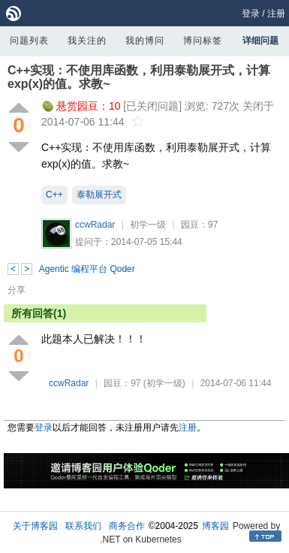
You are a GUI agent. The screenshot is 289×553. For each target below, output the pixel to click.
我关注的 (87, 40)
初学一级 (148, 224)
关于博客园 (35, 526)
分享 (17, 290)
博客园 (215, 526)
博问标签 (202, 40)
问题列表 (29, 40)
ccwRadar (95, 224)
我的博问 (144, 40)
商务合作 (127, 526)
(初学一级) (164, 383)
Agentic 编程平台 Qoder (87, 269)
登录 (251, 13)
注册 (276, 13)
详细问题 (260, 40)
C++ (54, 194)
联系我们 (83, 526)
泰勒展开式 (99, 194)
